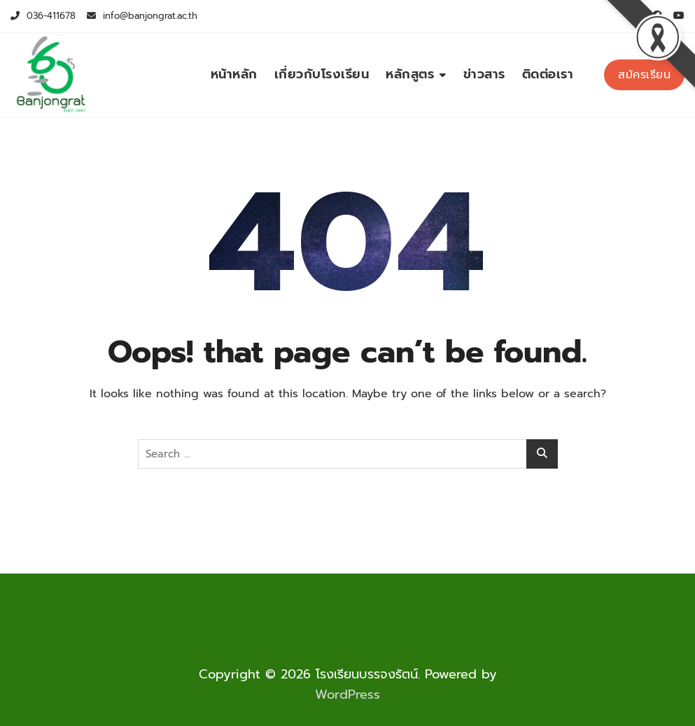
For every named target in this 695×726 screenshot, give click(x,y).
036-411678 (43, 15)
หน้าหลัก (234, 74)
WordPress (347, 694)
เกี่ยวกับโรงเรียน (322, 74)
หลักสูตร (410, 74)
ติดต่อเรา (548, 74)
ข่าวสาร (484, 74)
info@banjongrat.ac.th (142, 15)
